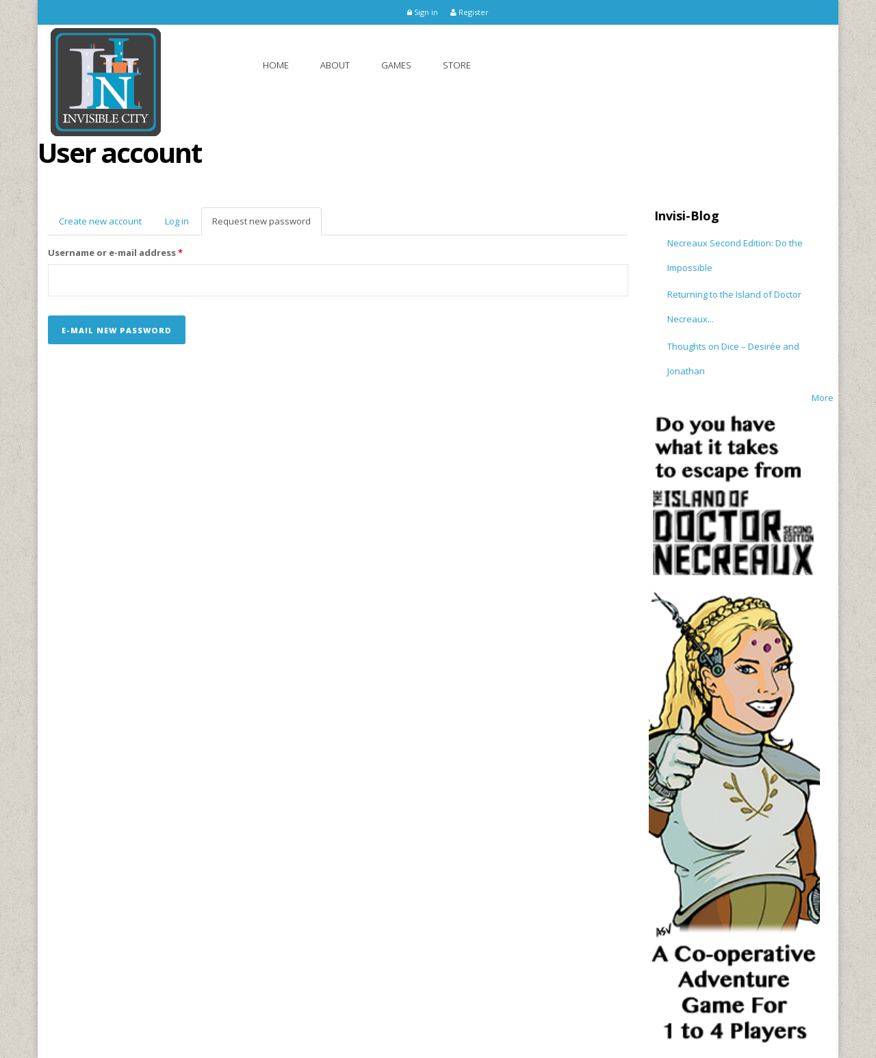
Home (276, 65)
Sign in (422, 12)
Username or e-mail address (115, 252)
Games (396, 65)
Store (457, 65)
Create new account (100, 221)
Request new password (267, 225)
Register (469, 12)
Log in (177, 221)
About (335, 65)
